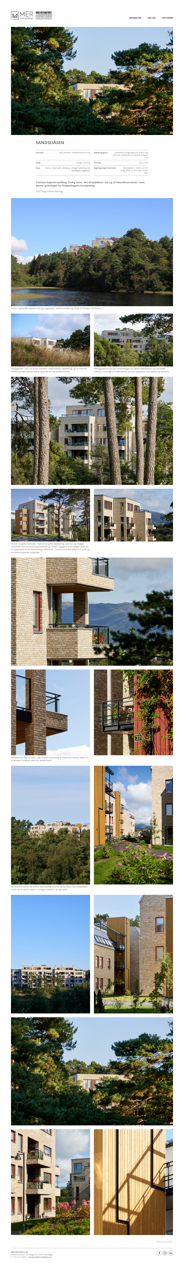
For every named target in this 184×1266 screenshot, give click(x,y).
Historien (167, 18)
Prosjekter (135, 18)
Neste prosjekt (165, 1241)
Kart (50, 1254)
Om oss (152, 18)
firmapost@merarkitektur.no (40, 1257)
